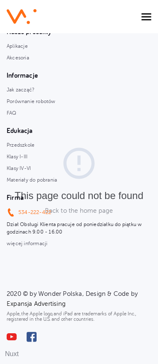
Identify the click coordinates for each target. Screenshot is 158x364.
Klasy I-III (17, 157)
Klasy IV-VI (19, 168)
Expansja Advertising (36, 303)
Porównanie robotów (31, 101)
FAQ (12, 113)
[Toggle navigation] (146, 17)
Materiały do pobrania (32, 180)
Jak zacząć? (21, 90)
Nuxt (12, 353)
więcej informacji (27, 243)
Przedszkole (21, 145)
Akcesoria (18, 58)
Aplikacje (17, 46)
